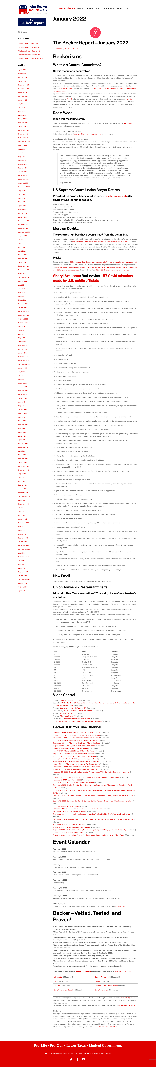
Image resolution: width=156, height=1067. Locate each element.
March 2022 (22, 255)
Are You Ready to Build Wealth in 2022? (78, 711)
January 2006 (22, 436)
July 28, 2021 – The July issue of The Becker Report (71, 748)
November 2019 (23, 360)
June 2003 (21, 477)
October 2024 (23, 138)
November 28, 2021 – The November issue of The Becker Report (76, 738)
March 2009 (22, 421)
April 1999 (21, 530)
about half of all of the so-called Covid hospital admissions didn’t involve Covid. (101, 242)
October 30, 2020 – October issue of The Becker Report (73, 783)
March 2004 (22, 455)
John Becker (58, 49)
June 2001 (21, 511)
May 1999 (21, 526)
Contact (119, 8)
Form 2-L (70, 99)
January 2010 (22, 409)
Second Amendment (102, 977)
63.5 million (128, 123)
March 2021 (22, 300)
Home (127, 8)
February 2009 (23, 425)
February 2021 (23, 304)
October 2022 (23, 228)
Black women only (116, 196)
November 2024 (23, 134)
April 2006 (22, 432)
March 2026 (22, 73)
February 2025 (23, 123)
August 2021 (22, 281)
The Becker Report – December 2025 (30, 58)
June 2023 (21, 198)
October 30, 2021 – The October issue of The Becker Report (75, 740)
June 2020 (21, 334)
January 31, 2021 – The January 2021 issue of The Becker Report (76, 764)
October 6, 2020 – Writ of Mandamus (66, 806)
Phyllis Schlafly (66, 89)
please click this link (83, 971)
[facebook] (77, 1059)
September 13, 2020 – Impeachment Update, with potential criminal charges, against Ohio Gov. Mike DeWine (93, 819)
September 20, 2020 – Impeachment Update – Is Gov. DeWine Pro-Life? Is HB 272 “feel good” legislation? (91, 814)
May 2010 (21, 406)
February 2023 (23, 213)
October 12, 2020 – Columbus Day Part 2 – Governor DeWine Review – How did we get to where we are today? (92, 801)
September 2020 (24, 323)
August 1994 (22, 583)
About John (80, 8)
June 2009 (21, 417)
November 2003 (23, 470)
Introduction (58, 977)
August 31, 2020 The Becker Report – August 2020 (71, 827)
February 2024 (23, 168)
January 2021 (22, 308)
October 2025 (23, 92)
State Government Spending (64, 990)
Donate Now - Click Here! (66, 8)
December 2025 (23, 85)
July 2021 (21, 285)
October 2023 (23, 183)
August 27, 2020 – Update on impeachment (69, 832)
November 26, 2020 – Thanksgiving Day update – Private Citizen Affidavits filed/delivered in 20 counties (91, 772)
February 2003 (23, 485)
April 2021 (21, 296)
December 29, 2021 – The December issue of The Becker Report (76, 735)
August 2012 (22, 387)
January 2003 (22, 489)
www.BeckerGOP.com (123, 971)
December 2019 (23, 357)
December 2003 (23, 466)
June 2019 (21, 375)
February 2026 (23, 77)
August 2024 (22, 145)
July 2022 (21, 240)
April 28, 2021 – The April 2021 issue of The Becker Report (74, 756)
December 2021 (23, 266)
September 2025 (24, 96)
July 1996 (21, 560)
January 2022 (22, 262)
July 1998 (21, 553)
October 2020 (23, 319)
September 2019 (24, 364)
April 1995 (21, 568)
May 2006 (21, 428)
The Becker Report (109, 8)
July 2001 (21, 508)
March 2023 (22, 209)
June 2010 (21, 402)
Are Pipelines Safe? (67, 713)
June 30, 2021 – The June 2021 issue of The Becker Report (74, 751)
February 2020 (23, 349)
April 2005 (22, 440)
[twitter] (71, 1059)
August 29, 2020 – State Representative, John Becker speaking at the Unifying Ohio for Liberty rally (89, 830)
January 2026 (22, 81)
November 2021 (23, 270)
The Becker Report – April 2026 (28, 43)
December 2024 (23, 130)
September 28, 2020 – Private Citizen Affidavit (70, 811)
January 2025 (22, 126)
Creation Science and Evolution (106, 986)
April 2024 (22, 160)
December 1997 (23, 557)
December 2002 (23, 492)
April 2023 (22, 206)
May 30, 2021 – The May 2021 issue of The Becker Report (74, 754)
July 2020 (21, 330)
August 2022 (22, 236)
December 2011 (23, 394)
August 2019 (22, 368)
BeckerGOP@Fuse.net (128, 998)
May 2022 (21, 247)
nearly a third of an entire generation (87, 134)
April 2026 (22, 70)
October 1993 (23, 587)
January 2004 (22, 462)
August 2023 (22, 190)
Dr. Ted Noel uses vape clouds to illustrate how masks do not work (77, 721)
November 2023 (23, 179)
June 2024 (21, 153)
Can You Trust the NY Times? (70, 700)
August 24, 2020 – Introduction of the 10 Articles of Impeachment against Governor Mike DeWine (88, 835)
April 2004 (22, 451)
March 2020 (22, 345)
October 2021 (23, 274)
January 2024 (22, 172)
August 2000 (22, 519)
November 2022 (23, 224)
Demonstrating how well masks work (76, 719)
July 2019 (21, 372)
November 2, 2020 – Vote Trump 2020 (67, 780)
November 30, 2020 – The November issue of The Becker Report (76, 769)
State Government (101, 990)
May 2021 (21, 292)
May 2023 (21, 202)
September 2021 (24, 277)
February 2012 (23, 391)
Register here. (120, 906)
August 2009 (22, 413)
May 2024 (21, 157)
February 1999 (23, 538)
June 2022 (21, 243)
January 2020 (22, 353)
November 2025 (23, 89)
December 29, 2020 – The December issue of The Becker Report (76, 767)
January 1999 (22, 542)
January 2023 (22, 217)
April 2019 (21, 379)
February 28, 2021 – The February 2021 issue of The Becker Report (77, 761)
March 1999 (22, 534)
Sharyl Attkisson (66, 276)
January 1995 (22, 576)
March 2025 (22, 119)
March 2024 (22, 164)
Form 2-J (128, 99)
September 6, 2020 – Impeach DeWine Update (70, 825)
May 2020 (21, 338)
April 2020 (22, 342)
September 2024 (24, 141)
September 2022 (24, 232)
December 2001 (23, 504)
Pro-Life (57, 986)
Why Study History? (67, 716)
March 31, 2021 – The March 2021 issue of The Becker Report (75, 759)
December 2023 (23, 175)
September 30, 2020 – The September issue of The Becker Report (77, 809)
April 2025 (22, 115)
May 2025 (21, 111)
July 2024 (21, 149)
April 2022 (22, 251)
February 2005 (23, 443)
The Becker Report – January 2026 (29, 55)
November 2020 (23, 315)
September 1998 (24, 549)
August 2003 (22, 474)
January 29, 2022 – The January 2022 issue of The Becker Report (77, 733)
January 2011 (22, 398)
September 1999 (24, 523)
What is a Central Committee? (107, 1027)
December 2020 (23, 311)
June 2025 (21, 107)
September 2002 (24, 496)
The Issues (90, 8)
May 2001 (21, 515)
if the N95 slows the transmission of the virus (112, 270)
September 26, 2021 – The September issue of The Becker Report (77, 743)
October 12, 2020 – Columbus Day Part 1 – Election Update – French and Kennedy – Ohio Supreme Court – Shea (93, 796)
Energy (97, 981)
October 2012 (23, 383)
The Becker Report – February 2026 (30, 51)
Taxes (56, 981)
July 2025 (21, 104)
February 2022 (23, 258)
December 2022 (23, 221)
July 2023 (21, 194)
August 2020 (22, 326)
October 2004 (23, 447)
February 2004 (23, 458)
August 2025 (22, 100)
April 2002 (22, 500)
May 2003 (21, 481)
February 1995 (23, 572)
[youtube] (84, 1059)
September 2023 (24, 187)
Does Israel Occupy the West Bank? (73, 708)
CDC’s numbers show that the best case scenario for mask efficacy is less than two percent (103, 262)
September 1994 (24, 579)
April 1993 (21, 591)
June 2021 (21, 289)
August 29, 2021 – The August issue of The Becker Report (74, 746)
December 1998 (23, 545)
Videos (98, 8)
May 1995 (21, 564)
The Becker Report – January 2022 (90, 43)
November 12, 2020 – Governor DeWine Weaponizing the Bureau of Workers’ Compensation (86, 777)
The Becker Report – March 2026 (29, 47)
